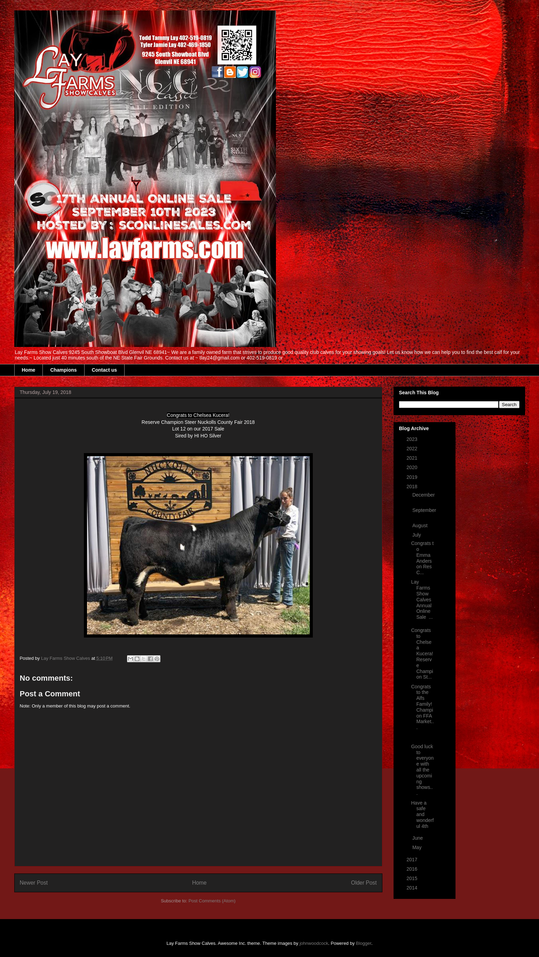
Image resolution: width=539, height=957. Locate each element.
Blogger (363, 943)
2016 (412, 869)
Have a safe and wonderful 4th (422, 814)
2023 (412, 439)
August (420, 525)
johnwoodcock (314, 943)
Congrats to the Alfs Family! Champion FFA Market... (422, 707)
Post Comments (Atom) (212, 900)
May (417, 847)
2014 (412, 888)
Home (28, 370)
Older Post (364, 883)
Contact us (104, 370)
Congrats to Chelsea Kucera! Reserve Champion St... (422, 653)
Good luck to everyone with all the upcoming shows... (422, 770)
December (423, 495)
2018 (412, 486)
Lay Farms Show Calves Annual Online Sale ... (422, 599)
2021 (412, 458)
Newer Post (34, 883)
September (424, 510)
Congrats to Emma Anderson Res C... (422, 557)
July (417, 535)
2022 (412, 448)
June (418, 838)
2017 (412, 859)
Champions (63, 370)
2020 (412, 467)
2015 (412, 878)
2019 (412, 477)
